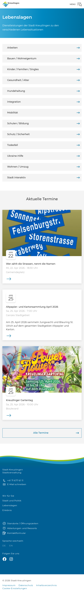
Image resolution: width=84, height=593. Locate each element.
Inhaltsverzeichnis (46, 585)
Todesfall (43, 145)
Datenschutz (26, 585)
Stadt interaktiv (43, 177)
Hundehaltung (43, 91)
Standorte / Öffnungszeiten (20, 523)
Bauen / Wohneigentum (43, 58)
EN (11, 545)
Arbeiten (43, 48)
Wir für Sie (8, 496)
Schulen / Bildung (43, 123)
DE (4, 545)
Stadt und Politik (11, 500)
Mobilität (43, 112)
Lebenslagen (9, 505)
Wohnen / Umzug (43, 167)
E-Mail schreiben (14, 484)
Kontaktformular (14, 533)
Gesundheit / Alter (43, 80)
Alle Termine (56, 433)
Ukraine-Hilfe (43, 156)
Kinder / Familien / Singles (43, 69)
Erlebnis (7, 510)
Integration (43, 102)
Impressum (9, 585)
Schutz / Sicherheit (43, 134)
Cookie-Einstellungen (14, 588)
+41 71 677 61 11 (12, 480)
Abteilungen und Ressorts (19, 528)
